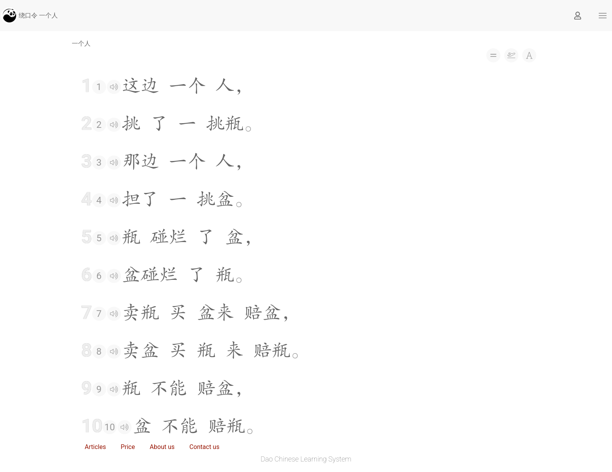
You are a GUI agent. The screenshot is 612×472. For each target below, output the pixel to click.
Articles (95, 447)
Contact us (204, 447)
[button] (602, 15)
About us (162, 447)
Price (128, 447)
